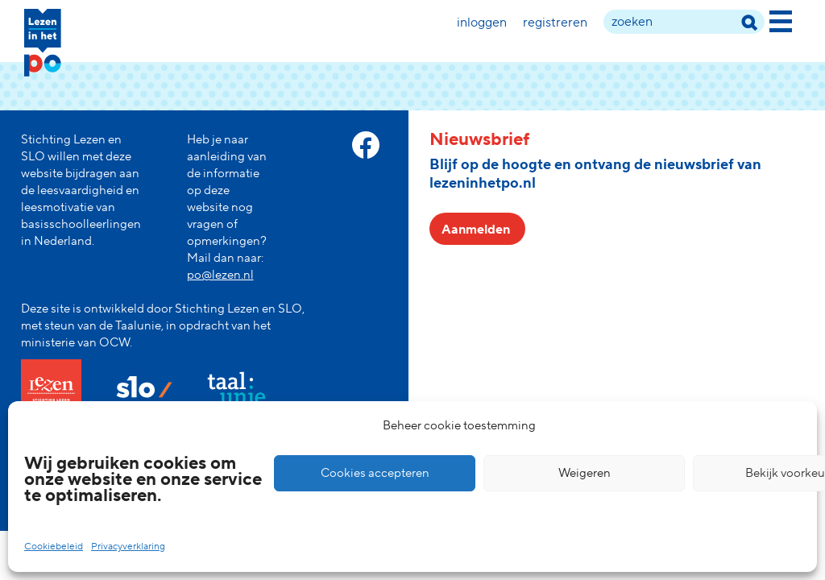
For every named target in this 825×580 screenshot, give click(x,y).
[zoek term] (684, 22)
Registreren (555, 22)
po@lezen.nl (220, 275)
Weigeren (584, 473)
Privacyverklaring (128, 547)
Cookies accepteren (375, 473)
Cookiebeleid (53, 547)
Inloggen (482, 22)
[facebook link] (365, 145)
